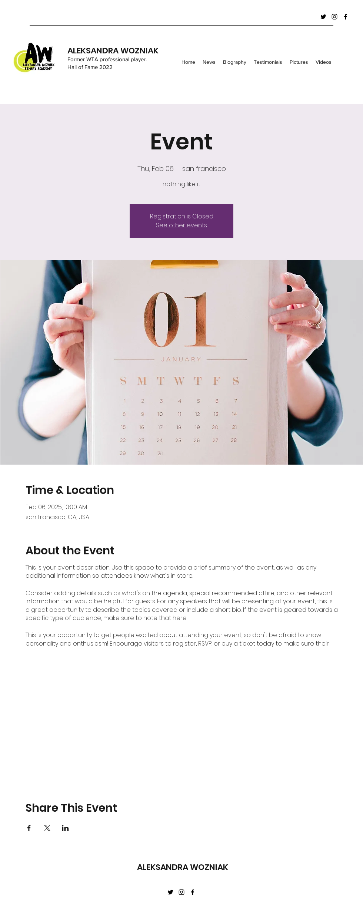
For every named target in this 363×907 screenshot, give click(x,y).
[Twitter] (323, 16)
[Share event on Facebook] (29, 828)
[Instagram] (334, 16)
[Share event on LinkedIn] (65, 828)
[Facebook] (345, 16)
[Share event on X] (47, 828)
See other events (181, 225)
